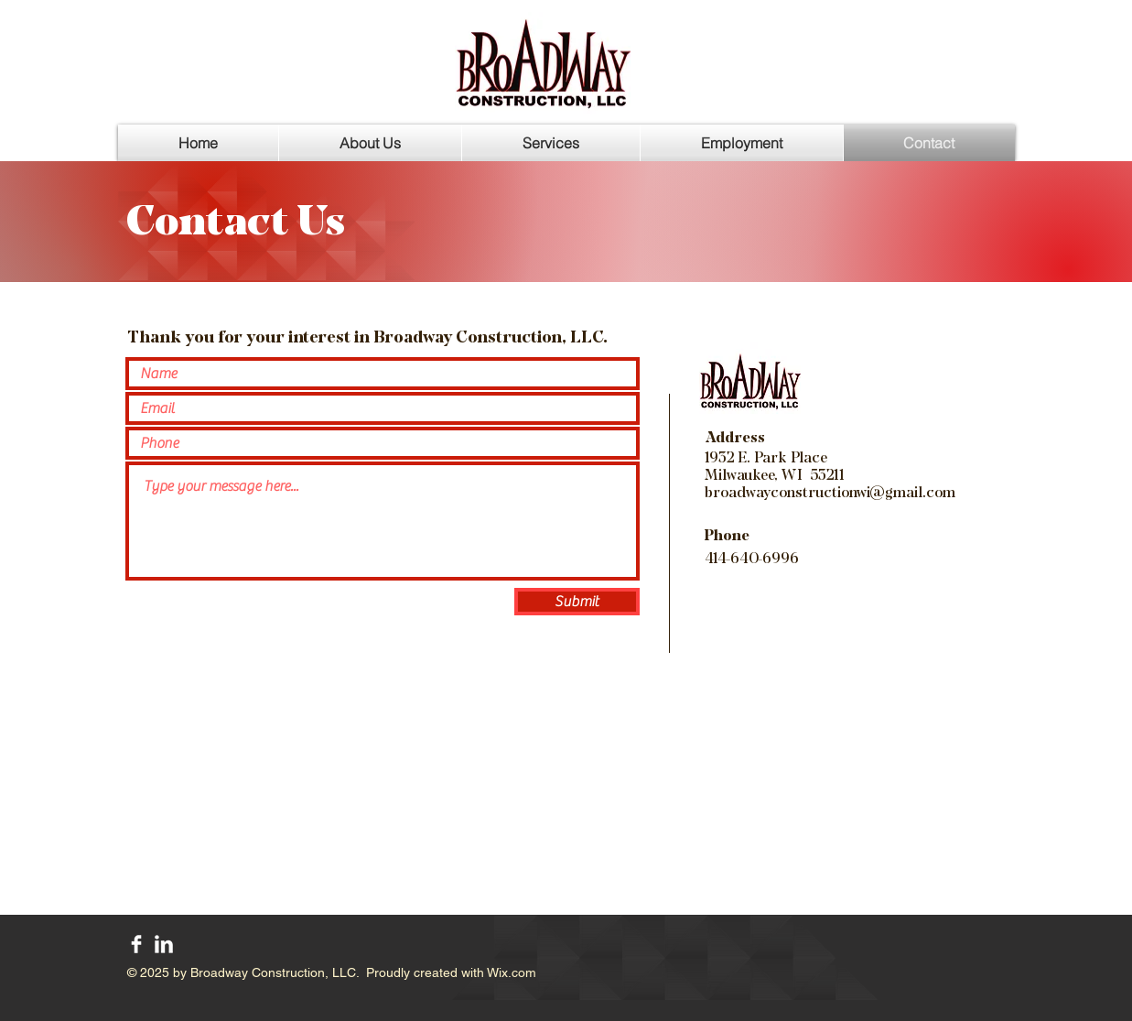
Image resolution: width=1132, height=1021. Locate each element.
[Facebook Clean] (136, 944)
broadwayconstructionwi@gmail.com (830, 492)
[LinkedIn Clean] (164, 944)
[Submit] (577, 601)
